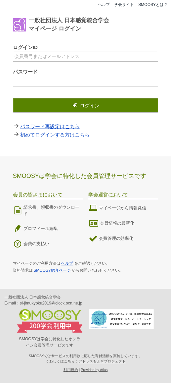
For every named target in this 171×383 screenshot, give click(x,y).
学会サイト (124, 4)
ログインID (25, 47)
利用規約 (71, 370)
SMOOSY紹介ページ (52, 270)
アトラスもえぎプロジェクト (102, 361)
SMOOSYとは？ (153, 4)
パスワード (25, 72)
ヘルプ (104, 4)
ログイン (86, 105)
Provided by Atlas (94, 370)
